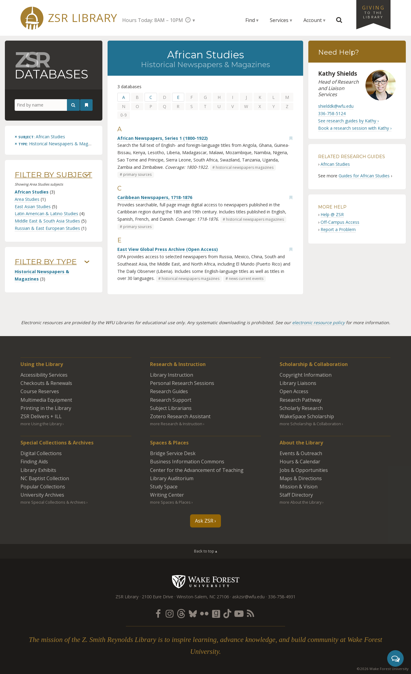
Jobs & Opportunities (304, 470)
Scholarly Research (301, 408)
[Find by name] (47, 105)
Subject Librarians (171, 408)
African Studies (32, 192)
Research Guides (169, 391)
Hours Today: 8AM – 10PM (152, 20)
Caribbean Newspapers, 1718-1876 (154, 197)
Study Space (164, 486)
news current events (246, 278)
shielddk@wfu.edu (336, 106)
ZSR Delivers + (41, 416)
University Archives (42, 494)
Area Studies (27, 199)
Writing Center (167, 494)
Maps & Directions (301, 478)
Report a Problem (338, 229)
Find (250, 20)
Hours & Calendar (300, 461)
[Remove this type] (58, 144)
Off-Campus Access (340, 222)
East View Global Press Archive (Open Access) (167, 249)
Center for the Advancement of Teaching (197, 470)
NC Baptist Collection (44, 478)
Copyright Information (306, 374)
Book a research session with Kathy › (354, 128)
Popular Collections (42, 486)
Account (312, 20)
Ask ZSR (204, 520)
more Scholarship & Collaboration (310, 423)
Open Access (294, 391)
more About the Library (300, 502)
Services (279, 20)
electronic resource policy (318, 322)
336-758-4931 (281, 597)
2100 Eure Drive (157, 597)
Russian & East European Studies (47, 228)
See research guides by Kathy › (348, 121)
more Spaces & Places (170, 502)
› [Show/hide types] (87, 262)
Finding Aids (34, 461)
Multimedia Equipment (46, 400)
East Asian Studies (33, 206)
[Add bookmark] (290, 138)
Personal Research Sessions (182, 383)
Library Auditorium (171, 478)
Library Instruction (171, 374)
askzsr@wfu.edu (248, 597)
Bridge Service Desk (173, 453)
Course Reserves (39, 391)
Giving (373, 11)
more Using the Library (41, 423)
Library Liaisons (298, 383)
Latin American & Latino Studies (46, 213)
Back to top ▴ (205, 551)
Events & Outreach (301, 453)
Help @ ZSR (332, 214)
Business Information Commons (187, 461)
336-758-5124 (332, 113)
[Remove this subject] (40, 137)
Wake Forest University (205, 581)
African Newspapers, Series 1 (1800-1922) (162, 138)
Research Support (170, 400)
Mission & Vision (298, 486)
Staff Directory (296, 494)
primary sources (137, 174)
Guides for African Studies (364, 176)
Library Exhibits (38, 470)
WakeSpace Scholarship (307, 416)
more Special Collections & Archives (53, 502)
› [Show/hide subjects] (87, 175)
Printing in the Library (45, 408)
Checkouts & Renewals (46, 383)
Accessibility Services (44, 374)
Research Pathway (300, 400)
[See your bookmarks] (86, 105)
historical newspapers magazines (244, 167)
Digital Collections (41, 453)
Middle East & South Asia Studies (47, 221)
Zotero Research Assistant (180, 416)
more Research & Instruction (176, 423)
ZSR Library (82, 18)
